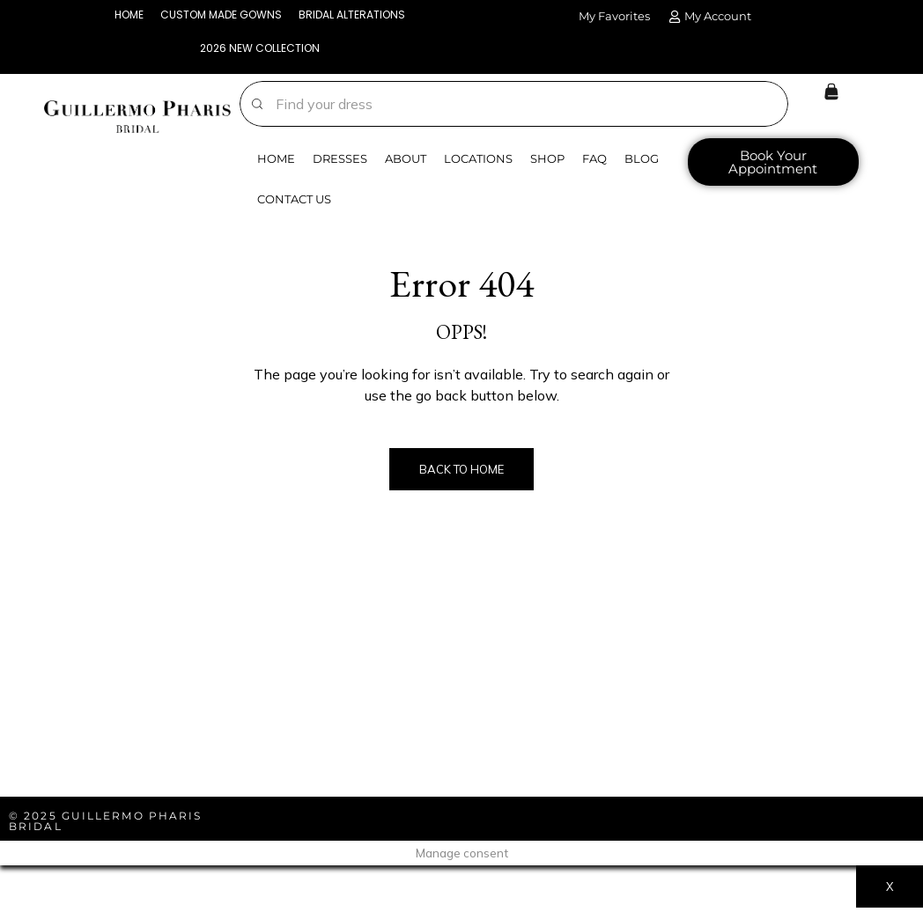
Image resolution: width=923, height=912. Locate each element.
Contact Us (294, 202)
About (405, 162)
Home (276, 162)
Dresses (340, 162)
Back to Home (461, 473)
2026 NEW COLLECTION (259, 50)
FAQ (594, 162)
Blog (641, 162)
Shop (547, 162)
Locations (478, 162)
